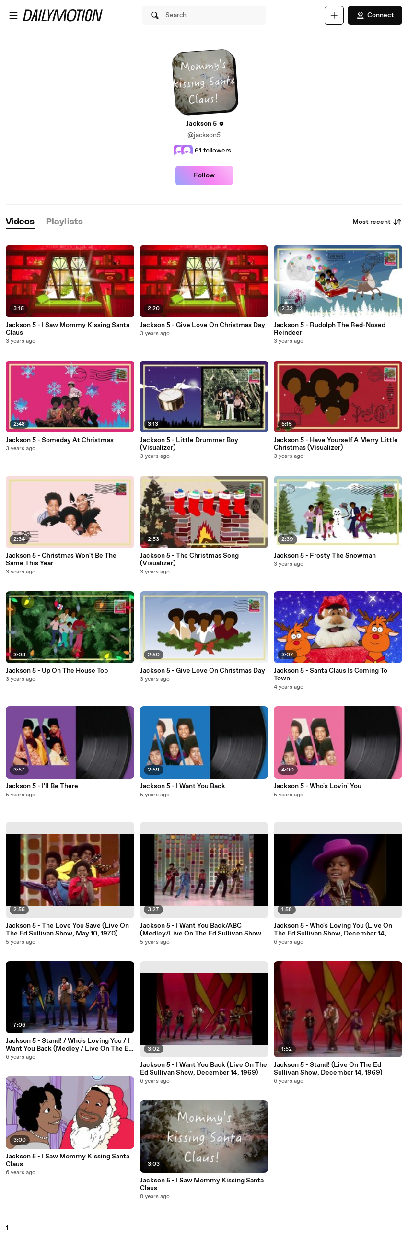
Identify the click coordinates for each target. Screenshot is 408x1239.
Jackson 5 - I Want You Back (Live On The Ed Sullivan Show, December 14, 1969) (203, 1068)
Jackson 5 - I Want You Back (182, 786)
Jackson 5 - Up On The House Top (57, 671)
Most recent (377, 222)
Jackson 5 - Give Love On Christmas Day (202, 325)
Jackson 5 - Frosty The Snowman (325, 556)
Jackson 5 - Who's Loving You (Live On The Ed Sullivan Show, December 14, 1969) (333, 929)
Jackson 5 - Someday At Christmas (60, 440)
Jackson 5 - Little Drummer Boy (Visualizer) (189, 444)
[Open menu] (13, 15)
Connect (375, 15)
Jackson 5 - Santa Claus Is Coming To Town (330, 674)
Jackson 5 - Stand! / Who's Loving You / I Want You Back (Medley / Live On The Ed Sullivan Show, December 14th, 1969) (69, 1044)
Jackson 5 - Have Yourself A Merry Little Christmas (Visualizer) (336, 444)
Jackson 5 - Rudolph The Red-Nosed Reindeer (329, 329)
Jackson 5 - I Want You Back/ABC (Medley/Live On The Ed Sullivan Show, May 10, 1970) (201, 929)
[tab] (20, 222)
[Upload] (334, 15)
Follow (204, 175)
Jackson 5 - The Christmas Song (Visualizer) (189, 559)
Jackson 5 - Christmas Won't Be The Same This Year (61, 559)
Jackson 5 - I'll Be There (42, 786)
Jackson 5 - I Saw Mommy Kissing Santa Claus (67, 329)
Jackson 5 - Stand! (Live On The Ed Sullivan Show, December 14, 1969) (328, 1068)
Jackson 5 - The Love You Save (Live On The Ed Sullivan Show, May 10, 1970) (67, 929)
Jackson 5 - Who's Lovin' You (317, 786)
